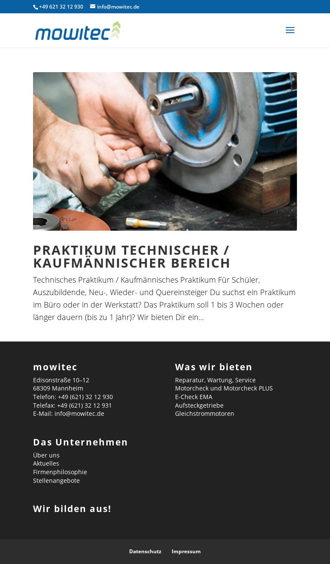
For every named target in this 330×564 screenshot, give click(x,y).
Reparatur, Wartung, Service (215, 380)
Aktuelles (46, 463)
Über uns (46, 455)
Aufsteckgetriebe (199, 405)
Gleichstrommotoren (204, 413)
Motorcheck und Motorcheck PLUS (224, 388)
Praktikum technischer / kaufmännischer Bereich (132, 256)
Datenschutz (145, 551)
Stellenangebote (56, 480)
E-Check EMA (193, 397)
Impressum (186, 551)
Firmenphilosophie (60, 472)
